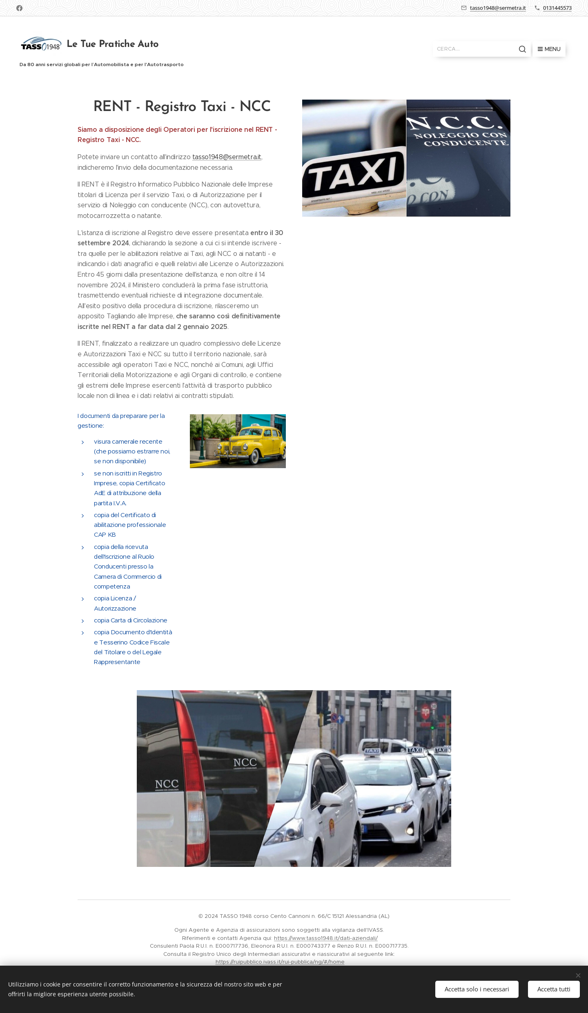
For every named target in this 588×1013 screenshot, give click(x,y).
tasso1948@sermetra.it (498, 7)
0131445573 (557, 7)
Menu (549, 49)
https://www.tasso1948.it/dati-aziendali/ (326, 938)
